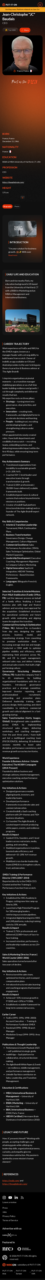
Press (5, 1207)
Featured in (8, 1242)
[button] (9, 4)
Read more (12, 255)
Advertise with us (11, 1228)
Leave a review (9, 1202)
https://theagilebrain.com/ (13, 182)
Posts (17, 206)
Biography (7, 206)
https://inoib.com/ (10, 1180)
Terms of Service (10, 1220)
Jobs (4, 1212)
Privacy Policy (8, 1216)
